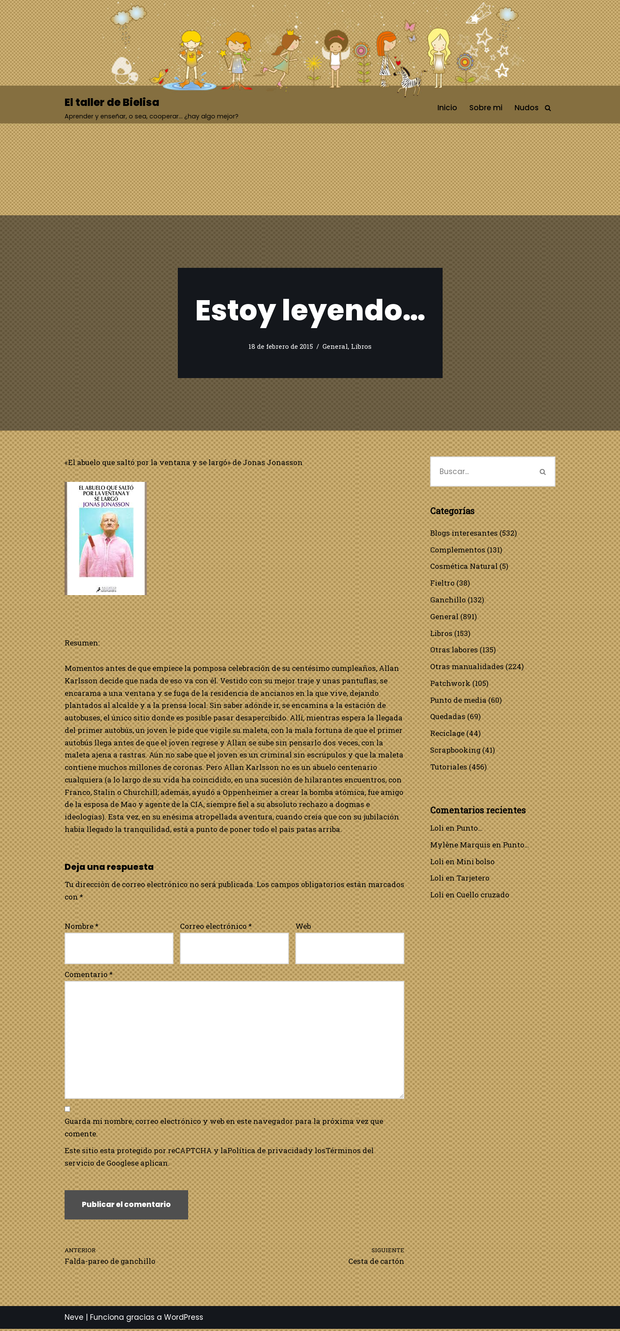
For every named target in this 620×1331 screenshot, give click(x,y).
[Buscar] (548, 108)
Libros (361, 346)
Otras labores (454, 650)
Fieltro (442, 583)
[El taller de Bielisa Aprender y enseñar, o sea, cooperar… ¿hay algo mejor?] (152, 108)
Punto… (469, 829)
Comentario (89, 975)
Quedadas (447, 717)
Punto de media (458, 700)
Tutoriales (448, 767)
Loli (437, 829)
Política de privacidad (268, 1152)
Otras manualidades (467, 667)
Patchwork (450, 684)
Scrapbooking (455, 751)
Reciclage (447, 734)
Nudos (527, 107)
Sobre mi (485, 107)
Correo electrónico (216, 927)
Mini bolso (475, 862)
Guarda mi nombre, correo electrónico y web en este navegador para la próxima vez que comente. (224, 1129)
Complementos (457, 550)
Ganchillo (448, 600)
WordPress (183, 1319)
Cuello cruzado (482, 896)
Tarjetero (473, 879)
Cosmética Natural (464, 566)
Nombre (82, 927)
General (335, 346)
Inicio (447, 107)
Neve (74, 1319)
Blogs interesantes (464, 533)
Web (303, 927)
